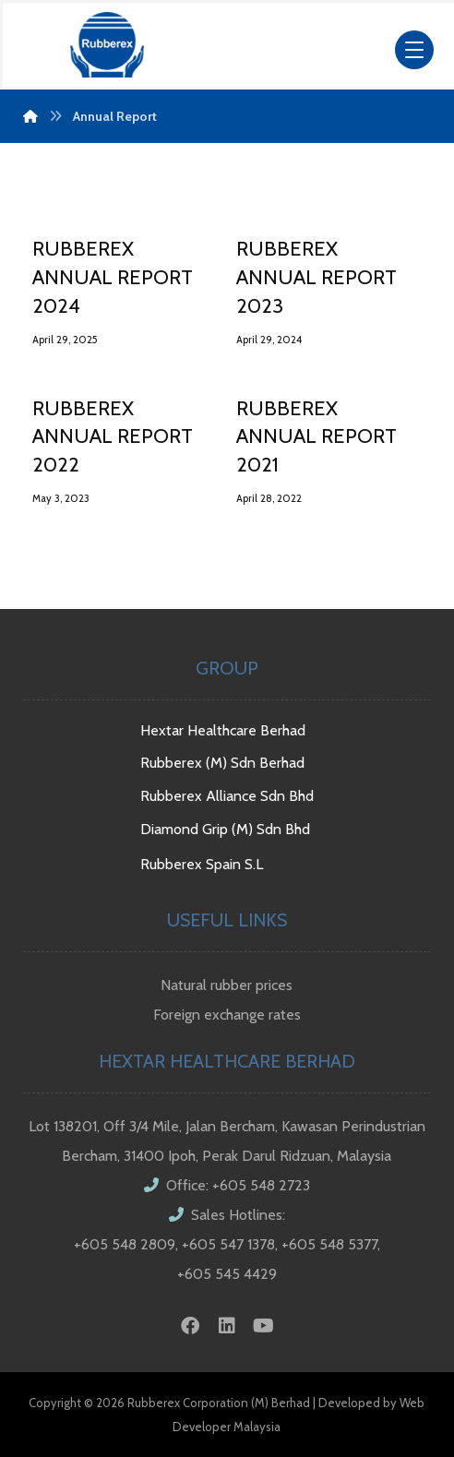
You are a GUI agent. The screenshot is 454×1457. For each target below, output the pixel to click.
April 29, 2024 (269, 339)
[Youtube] (263, 1326)
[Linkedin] (227, 1326)
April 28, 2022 (269, 498)
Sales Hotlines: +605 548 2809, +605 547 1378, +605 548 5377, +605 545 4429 (227, 1244)
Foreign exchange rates (227, 1014)
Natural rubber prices (227, 985)
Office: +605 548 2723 (227, 1185)
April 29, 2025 (64, 339)
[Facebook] (190, 1326)
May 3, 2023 (61, 498)
